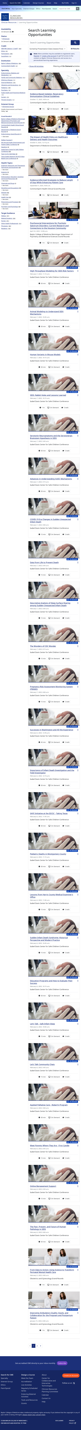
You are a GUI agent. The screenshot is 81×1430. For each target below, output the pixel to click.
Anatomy (5, 172)
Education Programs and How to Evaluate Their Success (51, 981)
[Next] (40, 1346)
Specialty (4, 1378)
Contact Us (46, 1398)
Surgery (5, 97)
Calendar (27, 3)
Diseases (5, 192)
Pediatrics (6, 88)
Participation (6, 54)
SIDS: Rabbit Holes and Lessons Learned (48, 395)
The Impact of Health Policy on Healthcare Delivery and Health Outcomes (49, 138)
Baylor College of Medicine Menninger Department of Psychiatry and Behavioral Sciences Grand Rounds (13, 121)
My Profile (65, 3)
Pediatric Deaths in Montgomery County (48, 854)
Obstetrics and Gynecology (11, 85)
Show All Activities (36, 66)
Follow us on (68, 1383)
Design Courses (38, 3)
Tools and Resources (29, 1400)
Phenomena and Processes (10, 202)
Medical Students (8, 218)
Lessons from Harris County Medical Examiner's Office (51, 895)
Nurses (5, 221)
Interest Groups (28, 9)
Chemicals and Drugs (8, 183)
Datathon (5, 147)
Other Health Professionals (11, 223)
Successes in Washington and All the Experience (51, 730)
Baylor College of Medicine (11, 63)
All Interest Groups (8, 107)
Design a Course (28, 1375)
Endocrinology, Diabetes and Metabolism (10, 74)
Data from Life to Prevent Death (44, 562)
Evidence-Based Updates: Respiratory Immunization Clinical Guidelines (46, 95)
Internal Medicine (8, 82)
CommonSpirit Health (9, 66)
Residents (6, 228)
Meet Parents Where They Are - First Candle (49, 1145)
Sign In (74, 3)
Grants (24, 1403)
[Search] (67, 8)
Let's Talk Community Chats (42, 1064)
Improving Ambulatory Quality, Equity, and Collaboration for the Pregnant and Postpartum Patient (51, 1315)
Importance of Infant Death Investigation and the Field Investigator (52, 771)
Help (55, 3)
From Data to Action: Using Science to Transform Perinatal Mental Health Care (52, 1271)
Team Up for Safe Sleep (9, 154)
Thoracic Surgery (7, 100)
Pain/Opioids (46, 9)
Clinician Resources (9, 22)
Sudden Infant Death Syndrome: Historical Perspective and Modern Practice (49, 938)
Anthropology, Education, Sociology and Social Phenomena (12, 178)
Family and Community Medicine (13, 77)
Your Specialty (17, 9)
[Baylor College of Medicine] (12, 17)
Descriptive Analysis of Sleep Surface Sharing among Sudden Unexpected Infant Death (50, 604)
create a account (49, 56)
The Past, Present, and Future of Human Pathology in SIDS (48, 1227)
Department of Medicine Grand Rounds (11, 130)
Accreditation (26, 1381)
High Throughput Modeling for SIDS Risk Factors (52, 271)
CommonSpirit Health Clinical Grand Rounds (12, 126)
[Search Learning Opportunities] (49, 42)
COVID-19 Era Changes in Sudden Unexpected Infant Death (50, 520)
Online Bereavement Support (43, 1186)
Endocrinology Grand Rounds (11, 134)
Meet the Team (27, 1378)
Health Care (6, 197)
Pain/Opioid (5, 1388)
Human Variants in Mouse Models (45, 354)
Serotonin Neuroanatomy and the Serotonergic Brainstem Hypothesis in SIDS (51, 436)
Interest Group (7, 1381)
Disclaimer (59, 1421)
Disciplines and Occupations (11, 188)
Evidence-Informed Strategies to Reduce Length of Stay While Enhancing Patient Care (51, 181)
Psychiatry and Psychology (10, 207)
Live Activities (26, 1385)
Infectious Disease (8, 80)
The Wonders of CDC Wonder (43, 646)
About (49, 3)
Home (5, 3)
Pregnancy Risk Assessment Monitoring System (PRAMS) (51, 687)
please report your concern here (33, 1415)
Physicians (6, 226)
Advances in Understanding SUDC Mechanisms (51, 479)
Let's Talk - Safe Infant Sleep (42, 1024)
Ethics (38, 9)
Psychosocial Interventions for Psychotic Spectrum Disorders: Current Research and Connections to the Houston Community (49, 225)
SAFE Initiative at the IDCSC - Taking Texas (49, 813)
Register (37, 56)
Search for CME (16, 3)
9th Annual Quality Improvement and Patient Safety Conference (13, 143)
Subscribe (62, 1363)
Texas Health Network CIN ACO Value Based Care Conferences (12, 157)
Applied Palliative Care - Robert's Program (49, 1105)
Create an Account (71, 1375)
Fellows (5, 216)
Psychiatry (5, 90)
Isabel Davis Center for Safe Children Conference (12, 150)
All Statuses (5, 39)
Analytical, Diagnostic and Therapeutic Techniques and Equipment (13, 166)
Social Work (6, 56)
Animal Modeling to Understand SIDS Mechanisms (46, 312)
